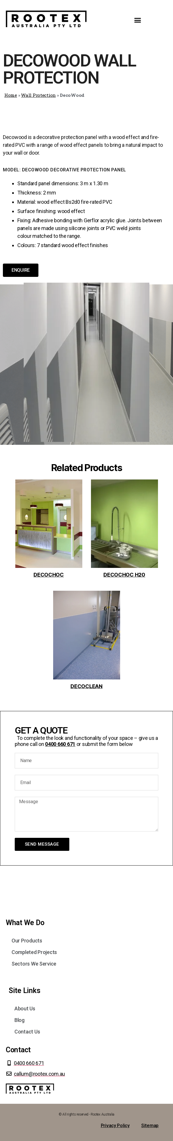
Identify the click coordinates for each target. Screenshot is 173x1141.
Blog (19, 1020)
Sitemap (150, 1125)
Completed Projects (34, 952)
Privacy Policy (115, 1125)
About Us (24, 1008)
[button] (137, 20)
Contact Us (27, 1032)
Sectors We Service (34, 964)
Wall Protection (38, 95)
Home (10, 95)
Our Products (27, 941)
